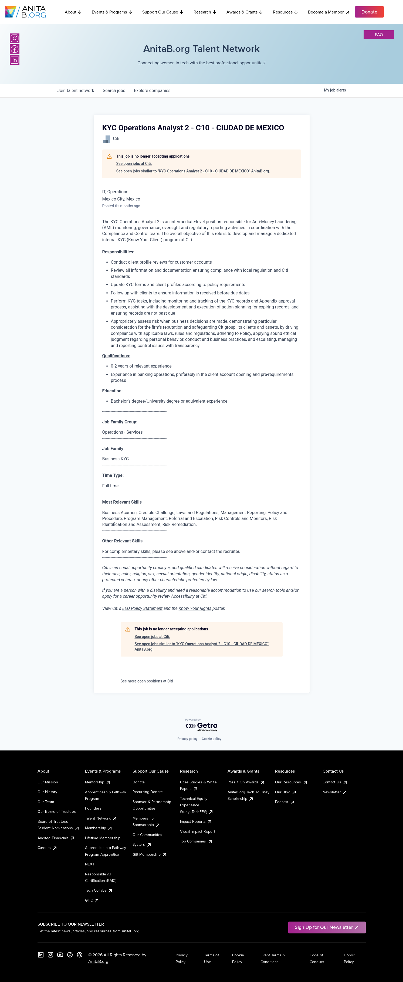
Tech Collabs (99, 890)
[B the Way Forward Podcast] (79, 955)
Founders (93, 808)
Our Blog (286, 792)
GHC (92, 900)
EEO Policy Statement (142, 608)
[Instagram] (15, 38)
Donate (139, 782)
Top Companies (196, 841)
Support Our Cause (163, 12)
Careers (47, 847)
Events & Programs (112, 12)
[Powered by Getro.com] (201, 725)
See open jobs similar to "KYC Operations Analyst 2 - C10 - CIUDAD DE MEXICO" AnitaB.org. (193, 171)
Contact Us (335, 782)
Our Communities (147, 834)
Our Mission (48, 782)
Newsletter (335, 792)
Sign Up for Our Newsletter (327, 927)
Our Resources (291, 782)
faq (379, 35)
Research (205, 12)
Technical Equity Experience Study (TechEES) (197, 805)
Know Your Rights (195, 608)
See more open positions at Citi (147, 681)
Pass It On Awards (246, 782)
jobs (114, 90)
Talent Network (101, 818)
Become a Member (329, 12)
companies (152, 90)
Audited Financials (56, 838)
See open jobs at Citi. (134, 163)
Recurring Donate (148, 791)
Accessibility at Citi (188, 596)
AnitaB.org (98, 961)
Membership (99, 828)
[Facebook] (15, 49)
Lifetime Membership (103, 838)
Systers (142, 844)
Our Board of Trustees (57, 811)
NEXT (90, 864)
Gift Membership (150, 854)
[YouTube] (60, 955)
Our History (47, 791)
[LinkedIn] (15, 60)
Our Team (46, 801)
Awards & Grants (244, 12)
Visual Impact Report (197, 831)
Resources (285, 12)
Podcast (285, 801)
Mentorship (98, 782)
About (73, 12)
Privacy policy (187, 739)
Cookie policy (211, 739)
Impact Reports (196, 821)
